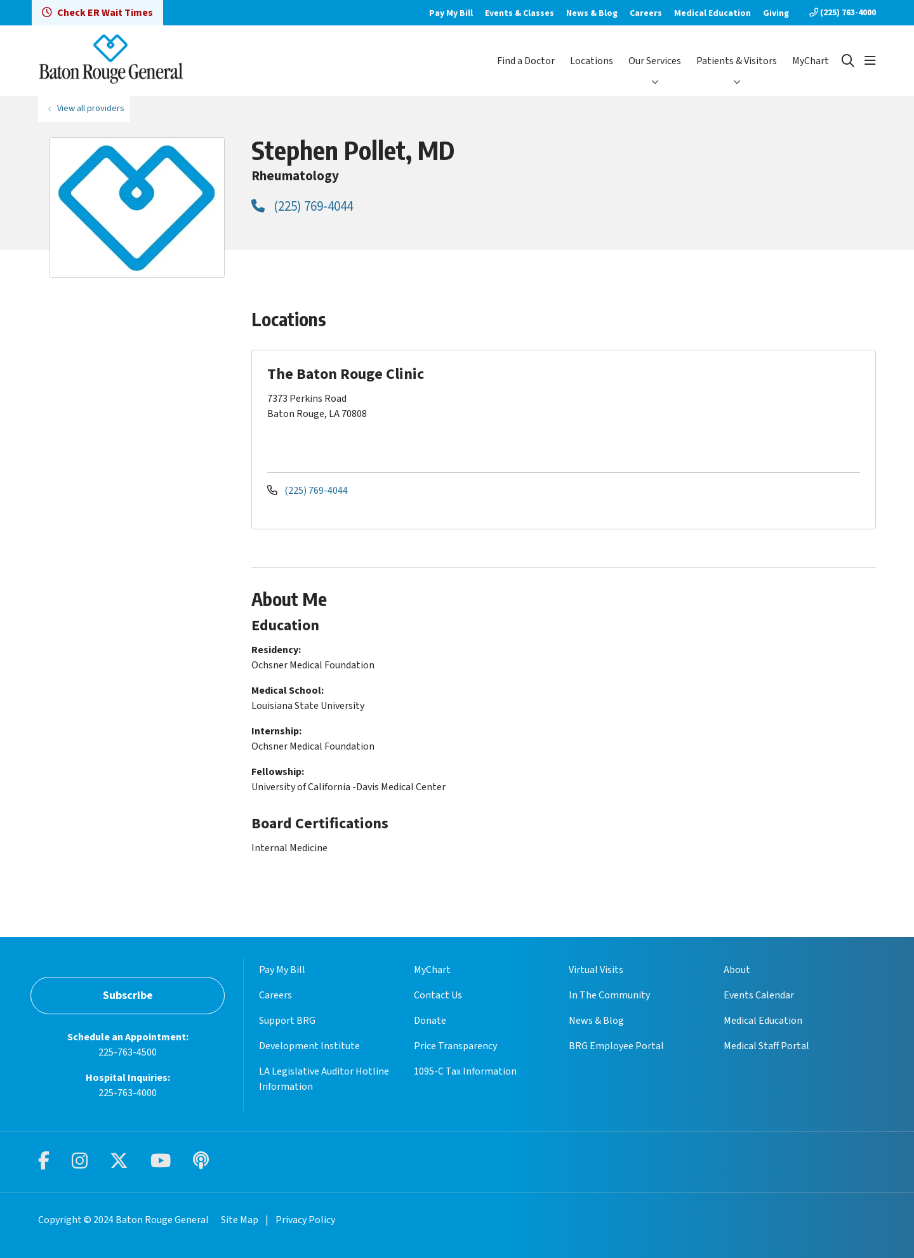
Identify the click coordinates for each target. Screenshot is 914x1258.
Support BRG (287, 1021)
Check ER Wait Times (97, 13)
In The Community (609, 995)
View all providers (90, 108)
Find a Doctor (526, 61)
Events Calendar (759, 995)
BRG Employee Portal (616, 1046)
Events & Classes (519, 13)
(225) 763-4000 (842, 12)
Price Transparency (455, 1046)
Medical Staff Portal (766, 1046)
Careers (646, 13)
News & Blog (592, 13)
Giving (776, 13)
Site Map (239, 1220)
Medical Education (712, 13)
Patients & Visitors (736, 61)
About (737, 970)
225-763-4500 (127, 1052)
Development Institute (309, 1046)
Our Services (654, 61)
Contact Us (438, 995)
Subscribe (128, 995)
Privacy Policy (305, 1220)
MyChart (810, 61)
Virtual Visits (596, 970)
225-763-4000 (127, 1093)
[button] (870, 61)
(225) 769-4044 (302, 206)
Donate (430, 1021)
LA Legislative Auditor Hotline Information (324, 1079)
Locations (591, 61)
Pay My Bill (451, 13)
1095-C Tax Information (465, 1071)
